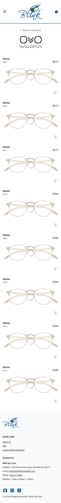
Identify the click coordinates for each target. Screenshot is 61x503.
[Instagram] (12, 491)
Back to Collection (30, 30)
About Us (7, 442)
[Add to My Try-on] (55, 93)
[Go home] (30, 11)
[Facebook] (5, 491)
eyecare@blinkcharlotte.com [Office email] (22, 471)
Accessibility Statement (13, 450)
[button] (4, 11)
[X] (19, 491)
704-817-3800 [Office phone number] (15, 475)
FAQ (4, 446)
